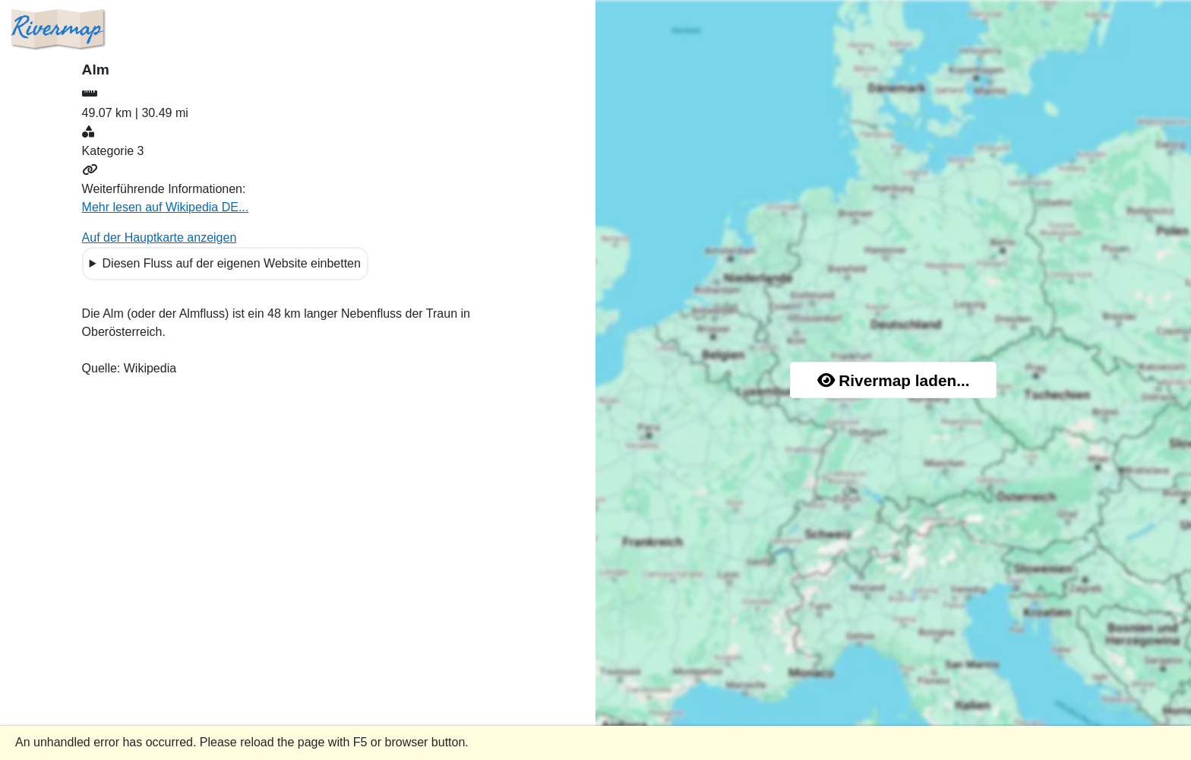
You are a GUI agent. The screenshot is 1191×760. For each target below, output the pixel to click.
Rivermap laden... (893, 380)
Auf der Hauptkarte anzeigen (159, 237)
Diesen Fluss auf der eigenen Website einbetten (232, 263)
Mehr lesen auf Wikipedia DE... (165, 207)
